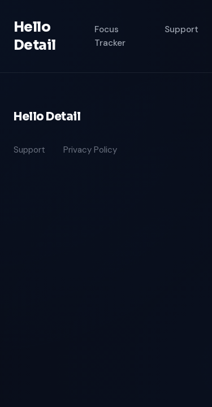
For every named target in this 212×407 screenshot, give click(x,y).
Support (181, 29)
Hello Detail (34, 36)
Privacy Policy (90, 149)
